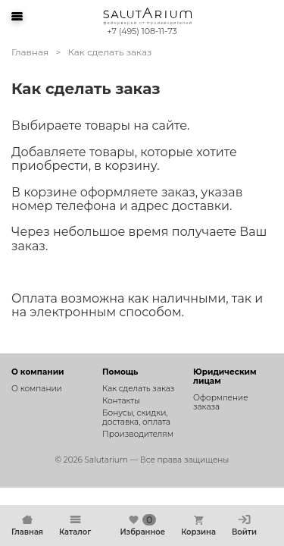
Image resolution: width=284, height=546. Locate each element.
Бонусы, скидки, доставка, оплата (136, 417)
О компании (36, 389)
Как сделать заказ (138, 389)
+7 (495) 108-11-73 (142, 31)
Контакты (121, 401)
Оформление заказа (220, 402)
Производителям (137, 434)
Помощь (120, 372)
